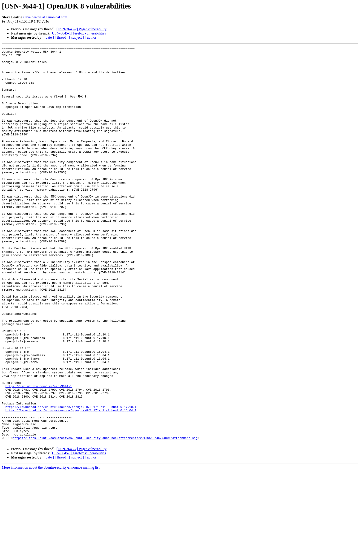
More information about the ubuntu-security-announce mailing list (51, 546)
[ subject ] (76, 37)
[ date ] (48, 37)
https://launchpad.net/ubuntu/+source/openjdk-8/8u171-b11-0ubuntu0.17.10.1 (71, 479)
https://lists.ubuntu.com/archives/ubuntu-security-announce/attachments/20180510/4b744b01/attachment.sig (105, 516)
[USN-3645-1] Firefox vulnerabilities (78, 33)
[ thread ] (61, 37)
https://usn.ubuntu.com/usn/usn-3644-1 (39, 454)
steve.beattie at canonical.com (45, 17)
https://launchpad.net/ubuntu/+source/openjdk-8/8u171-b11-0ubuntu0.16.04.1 (71, 483)
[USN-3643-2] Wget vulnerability (81, 29)
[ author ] (92, 37)
